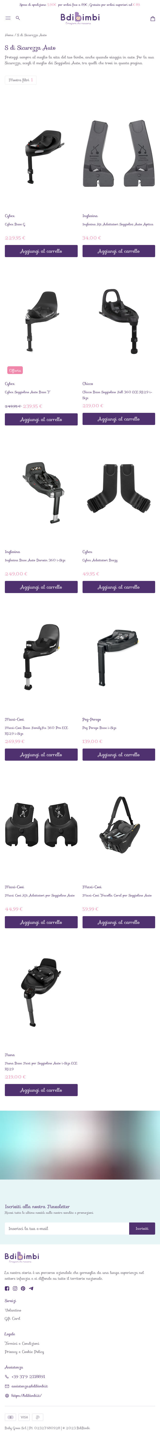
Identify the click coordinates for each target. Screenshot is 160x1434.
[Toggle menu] (8, 20)
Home (9, 35)
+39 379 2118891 (28, 1377)
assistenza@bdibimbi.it (30, 1386)
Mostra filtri (21, 80)
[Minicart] (152, 18)
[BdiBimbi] (80, 18)
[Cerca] (18, 18)
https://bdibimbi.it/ (26, 1396)
